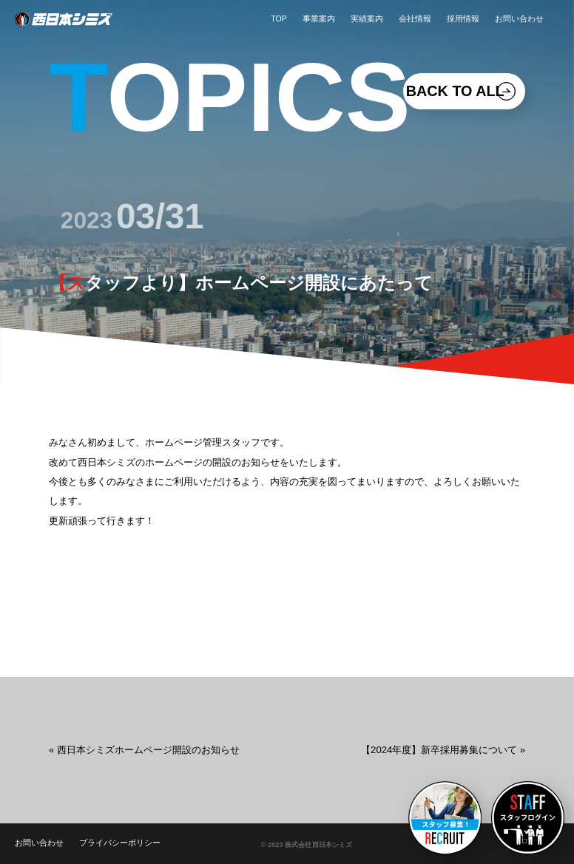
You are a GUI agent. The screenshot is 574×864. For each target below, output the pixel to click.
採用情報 (463, 18)
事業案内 (319, 18)
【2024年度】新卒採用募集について (439, 750)
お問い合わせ (519, 18)
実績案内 (367, 18)
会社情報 (415, 18)
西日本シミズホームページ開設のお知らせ (148, 750)
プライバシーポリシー (120, 842)
